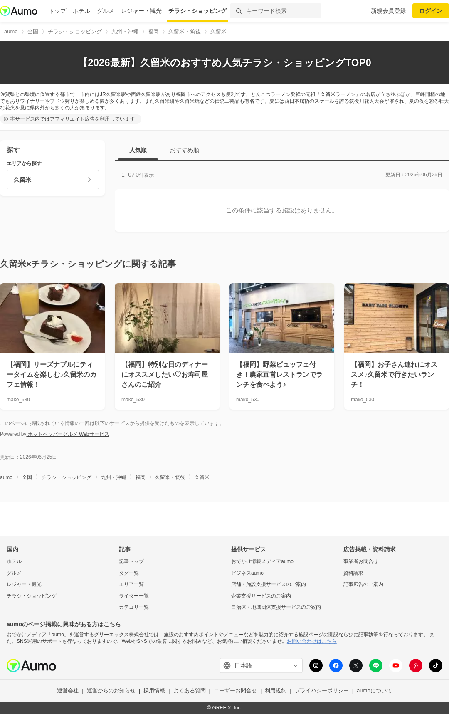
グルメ (105, 10)
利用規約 (275, 691)
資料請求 (353, 573)
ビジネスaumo (247, 573)
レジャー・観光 (141, 10)
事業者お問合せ (360, 561)
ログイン (430, 10)
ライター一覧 (134, 596)
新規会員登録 (388, 10)
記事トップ (131, 561)
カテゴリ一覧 (134, 607)
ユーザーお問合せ (235, 691)
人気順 (138, 150)
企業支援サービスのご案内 (261, 596)
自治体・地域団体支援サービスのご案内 (276, 607)
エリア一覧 (131, 585)
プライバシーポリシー (322, 691)
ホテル (81, 10)
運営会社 (68, 691)
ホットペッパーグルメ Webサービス (67, 434)
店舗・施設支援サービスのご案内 (268, 585)
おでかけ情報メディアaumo (262, 561)
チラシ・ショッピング (197, 10)
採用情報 (154, 691)
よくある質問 (189, 691)
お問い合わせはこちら (312, 641)
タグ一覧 (129, 573)
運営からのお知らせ (111, 691)
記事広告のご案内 (363, 585)
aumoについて (374, 691)
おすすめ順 (184, 150)
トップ (57, 10)
